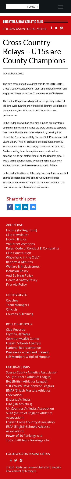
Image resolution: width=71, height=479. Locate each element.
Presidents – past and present (27, 352)
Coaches (12, 300)
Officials (11, 309)
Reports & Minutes (19, 262)
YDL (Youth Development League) (30, 386)
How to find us (16, 239)
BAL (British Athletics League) (26, 381)
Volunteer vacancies (20, 244)
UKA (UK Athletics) (19, 404)
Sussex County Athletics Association (31, 372)
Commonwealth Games (23, 339)
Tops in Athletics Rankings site (27, 440)
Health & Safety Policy (21, 280)
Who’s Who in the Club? (23, 257)
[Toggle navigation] (60, 6)
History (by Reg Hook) (21, 230)
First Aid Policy (16, 284)
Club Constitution (18, 253)
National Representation (23, 348)
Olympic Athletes (18, 334)
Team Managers (17, 305)
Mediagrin (31, 471)
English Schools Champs (23, 343)
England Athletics (18, 399)
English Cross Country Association (30, 422)
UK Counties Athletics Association (30, 408)
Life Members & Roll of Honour (28, 357)
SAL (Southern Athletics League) (28, 377)
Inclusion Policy (17, 271)
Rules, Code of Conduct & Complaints (32, 248)
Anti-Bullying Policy (19, 275)
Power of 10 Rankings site (24, 436)
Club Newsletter (17, 235)
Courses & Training (19, 314)
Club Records (15, 329)
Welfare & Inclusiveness (23, 266)
